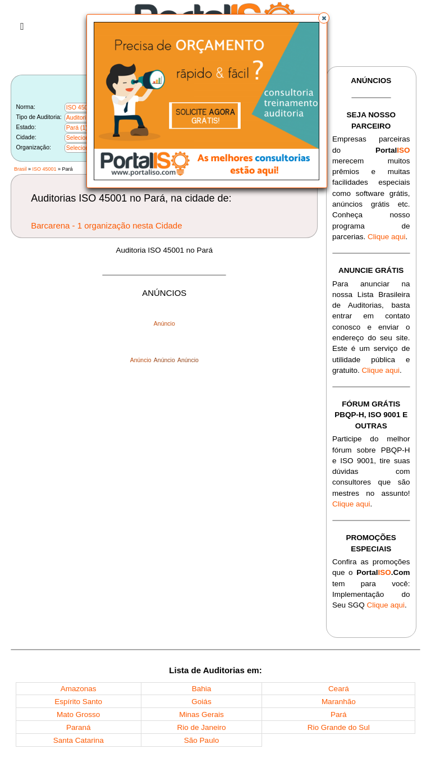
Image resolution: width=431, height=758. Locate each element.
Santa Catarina (78, 740)
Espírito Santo (78, 701)
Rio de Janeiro (201, 727)
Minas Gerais (201, 714)
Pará (339, 714)
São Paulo (201, 740)
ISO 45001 (44, 169)
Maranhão (339, 701)
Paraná (78, 727)
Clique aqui (387, 236)
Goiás (201, 701)
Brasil (20, 169)
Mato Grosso (78, 714)
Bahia (202, 688)
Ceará (338, 688)
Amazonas (79, 688)
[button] (323, 18)
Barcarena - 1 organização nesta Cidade (106, 225)
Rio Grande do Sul (339, 727)
